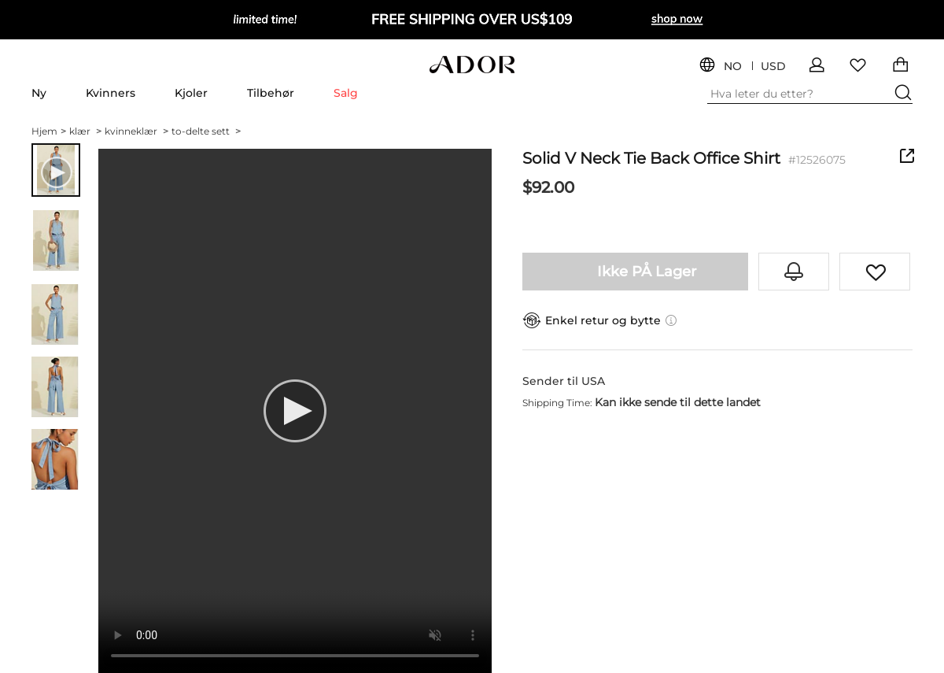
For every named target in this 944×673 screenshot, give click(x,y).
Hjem (48, 131)
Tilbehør (270, 93)
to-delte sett (206, 131)
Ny (38, 93)
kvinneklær (136, 131)
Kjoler (191, 93)
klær (85, 131)
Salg (346, 93)
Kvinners (110, 93)
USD (773, 66)
